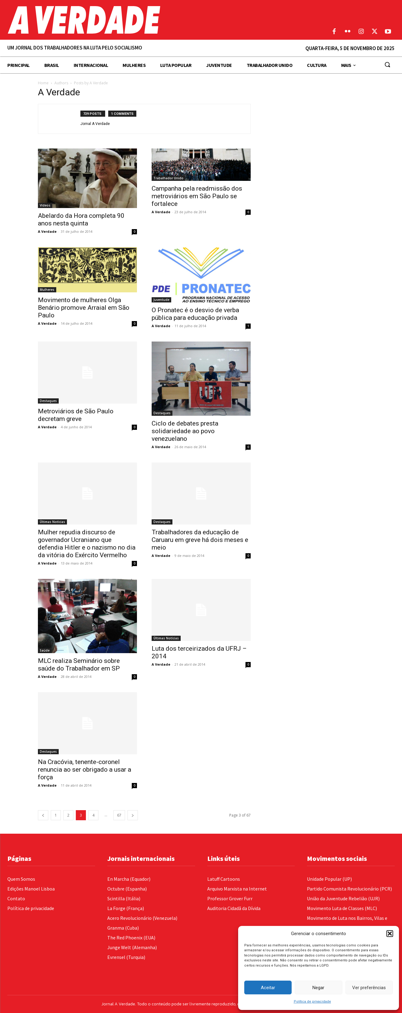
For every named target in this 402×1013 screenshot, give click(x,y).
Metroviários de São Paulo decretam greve (75, 415)
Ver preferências (369, 987)
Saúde (45, 650)
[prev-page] (43, 815)
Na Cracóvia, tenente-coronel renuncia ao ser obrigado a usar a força (84, 769)
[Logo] (150, 20)
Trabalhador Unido (168, 178)
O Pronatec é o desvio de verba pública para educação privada (195, 313)
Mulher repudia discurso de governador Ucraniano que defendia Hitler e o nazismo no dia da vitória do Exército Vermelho (86, 543)
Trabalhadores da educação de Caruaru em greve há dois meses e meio (200, 539)
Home (43, 83)
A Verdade (47, 231)
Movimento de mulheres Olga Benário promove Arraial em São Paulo (83, 307)
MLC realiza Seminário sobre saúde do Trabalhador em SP (79, 664)
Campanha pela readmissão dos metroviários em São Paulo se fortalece (197, 196)
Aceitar (268, 987)
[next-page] (132, 815)
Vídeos (45, 205)
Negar (318, 987)
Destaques (48, 401)
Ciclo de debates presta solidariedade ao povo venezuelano (185, 431)
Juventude (161, 300)
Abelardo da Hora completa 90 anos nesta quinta (81, 219)
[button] (390, 934)
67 (119, 815)
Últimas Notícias (52, 522)
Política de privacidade (312, 1002)
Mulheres (47, 289)
